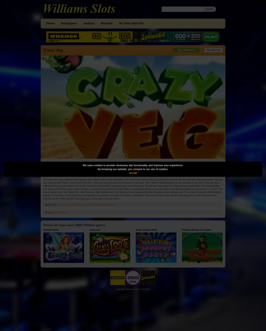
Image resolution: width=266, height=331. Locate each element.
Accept (133, 172)
